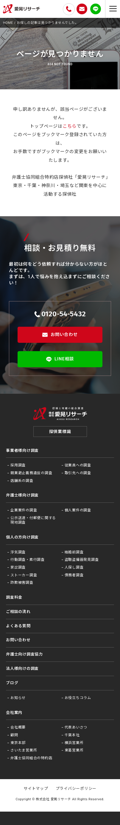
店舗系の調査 (21, 481)
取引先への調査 (78, 473)
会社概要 (18, 728)
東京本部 (18, 743)
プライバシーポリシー (76, 789)
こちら (70, 126)
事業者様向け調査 (22, 451)
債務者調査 (74, 575)
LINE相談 (60, 359)
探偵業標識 (60, 431)
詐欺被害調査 (21, 583)
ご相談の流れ (18, 612)
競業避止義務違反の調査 (31, 473)
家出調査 (18, 568)
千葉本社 (72, 735)
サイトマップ (36, 789)
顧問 (14, 735)
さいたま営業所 (23, 750)
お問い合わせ (60, 334)
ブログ (12, 683)
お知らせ (18, 698)
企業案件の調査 (23, 510)
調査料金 (14, 597)
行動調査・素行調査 (27, 560)
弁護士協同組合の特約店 (31, 758)
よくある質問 (18, 626)
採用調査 (18, 465)
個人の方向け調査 (22, 537)
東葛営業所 (74, 750)
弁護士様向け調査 (22, 495)
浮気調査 (18, 552)
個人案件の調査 (78, 510)
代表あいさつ (76, 728)
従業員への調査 (78, 465)
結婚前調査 (74, 552)
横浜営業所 (74, 743)
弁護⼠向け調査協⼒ (24, 654)
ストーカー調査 (23, 575)
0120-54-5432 (60, 314)
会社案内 (14, 713)
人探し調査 (74, 568)
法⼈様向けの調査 (22, 669)
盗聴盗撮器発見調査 (82, 560)
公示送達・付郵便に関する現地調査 (33, 520)
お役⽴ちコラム (78, 698)
